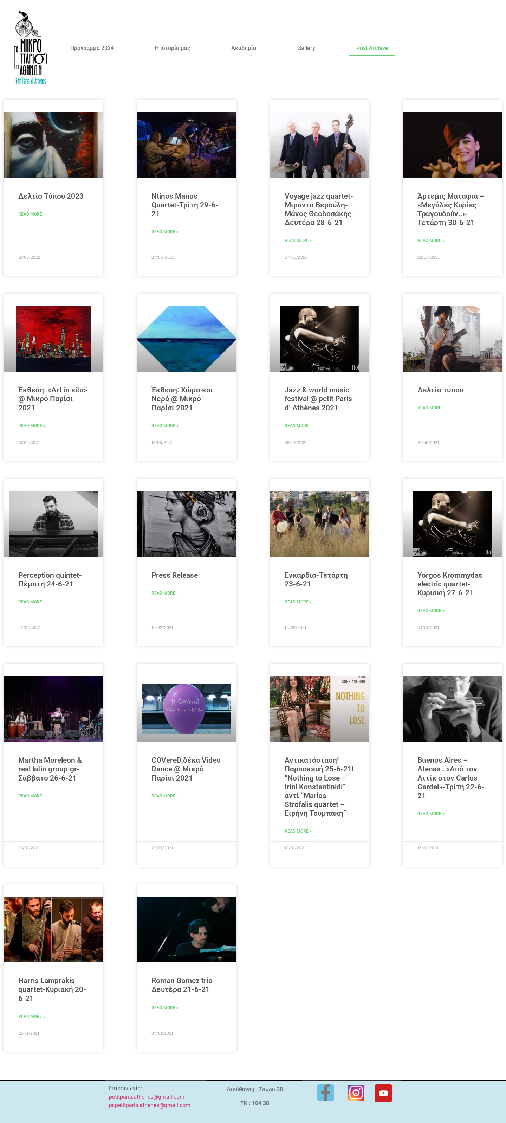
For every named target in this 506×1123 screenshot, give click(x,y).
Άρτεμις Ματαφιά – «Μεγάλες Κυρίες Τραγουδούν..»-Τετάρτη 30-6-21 (450, 209)
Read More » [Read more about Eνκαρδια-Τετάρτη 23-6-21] (298, 601)
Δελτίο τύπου (440, 390)
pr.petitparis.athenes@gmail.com (149, 1105)
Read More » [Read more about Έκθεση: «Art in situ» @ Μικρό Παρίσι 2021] (31, 425)
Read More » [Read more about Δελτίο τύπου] (431, 407)
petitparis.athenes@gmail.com (146, 1096)
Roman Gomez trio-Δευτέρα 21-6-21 (183, 985)
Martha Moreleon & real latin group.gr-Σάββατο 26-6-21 (50, 769)
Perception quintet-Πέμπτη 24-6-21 (50, 579)
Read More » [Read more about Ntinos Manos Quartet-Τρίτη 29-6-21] (165, 231)
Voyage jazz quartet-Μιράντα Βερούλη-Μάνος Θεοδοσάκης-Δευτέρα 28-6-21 (319, 209)
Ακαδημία (243, 48)
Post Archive (372, 48)
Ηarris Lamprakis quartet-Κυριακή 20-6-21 (52, 989)
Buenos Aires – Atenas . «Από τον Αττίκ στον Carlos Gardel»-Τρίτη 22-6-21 (450, 778)
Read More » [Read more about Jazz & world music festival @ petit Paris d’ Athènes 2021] (298, 425)
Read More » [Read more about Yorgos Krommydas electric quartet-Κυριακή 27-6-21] (431, 610)
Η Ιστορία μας (172, 48)
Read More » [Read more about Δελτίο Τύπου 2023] (31, 214)
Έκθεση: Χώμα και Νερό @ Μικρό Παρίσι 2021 (182, 399)
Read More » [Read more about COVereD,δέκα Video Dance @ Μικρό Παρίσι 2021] (165, 796)
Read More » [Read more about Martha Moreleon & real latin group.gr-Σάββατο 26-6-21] (31, 796)
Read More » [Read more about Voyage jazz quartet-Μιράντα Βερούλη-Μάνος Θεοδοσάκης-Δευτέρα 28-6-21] (298, 240)
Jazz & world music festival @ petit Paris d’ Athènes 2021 (318, 399)
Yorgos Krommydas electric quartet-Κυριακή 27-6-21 (449, 584)
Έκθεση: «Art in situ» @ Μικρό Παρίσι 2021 (52, 399)
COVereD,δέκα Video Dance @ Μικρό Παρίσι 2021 (186, 769)
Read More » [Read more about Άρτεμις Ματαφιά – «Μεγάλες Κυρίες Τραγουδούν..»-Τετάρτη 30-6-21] (431, 240)
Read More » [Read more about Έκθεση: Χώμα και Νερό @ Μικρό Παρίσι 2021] (165, 425)
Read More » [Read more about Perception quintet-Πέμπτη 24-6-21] (31, 601)
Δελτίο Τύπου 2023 (51, 196)
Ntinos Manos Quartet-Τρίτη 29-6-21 (184, 205)
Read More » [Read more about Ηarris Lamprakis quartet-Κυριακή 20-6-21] (31, 1016)
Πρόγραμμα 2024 (92, 48)
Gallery (306, 48)
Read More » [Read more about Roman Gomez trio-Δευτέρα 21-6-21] (165, 1007)
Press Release (174, 575)
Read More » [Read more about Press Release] (165, 593)
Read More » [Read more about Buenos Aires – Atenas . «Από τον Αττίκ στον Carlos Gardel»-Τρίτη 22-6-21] (431, 813)
